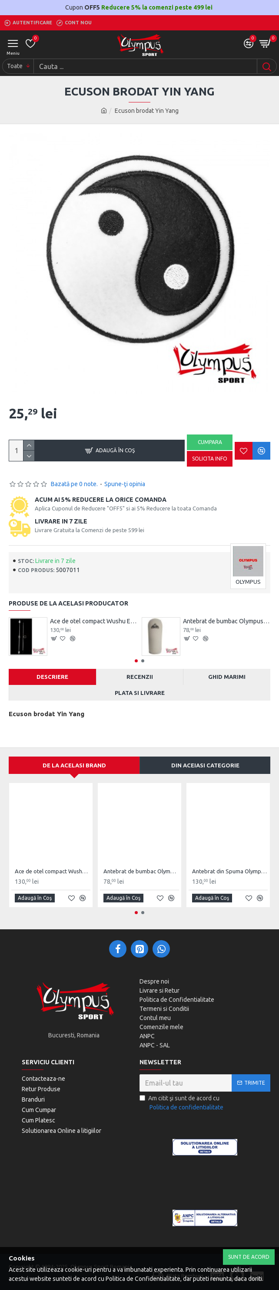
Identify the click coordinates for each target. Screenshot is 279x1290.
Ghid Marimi (227, 677)
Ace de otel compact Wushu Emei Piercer (93, 621)
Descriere (52, 677)
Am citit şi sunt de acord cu (182, 1103)
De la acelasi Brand (74, 765)
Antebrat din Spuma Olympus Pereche (230, 871)
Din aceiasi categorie (205, 765)
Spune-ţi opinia (124, 483)
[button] (136, 660)
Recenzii (139, 677)
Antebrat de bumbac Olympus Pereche (226, 621)
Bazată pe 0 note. (74, 483)
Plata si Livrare (140, 693)
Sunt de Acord (248, 1257)
